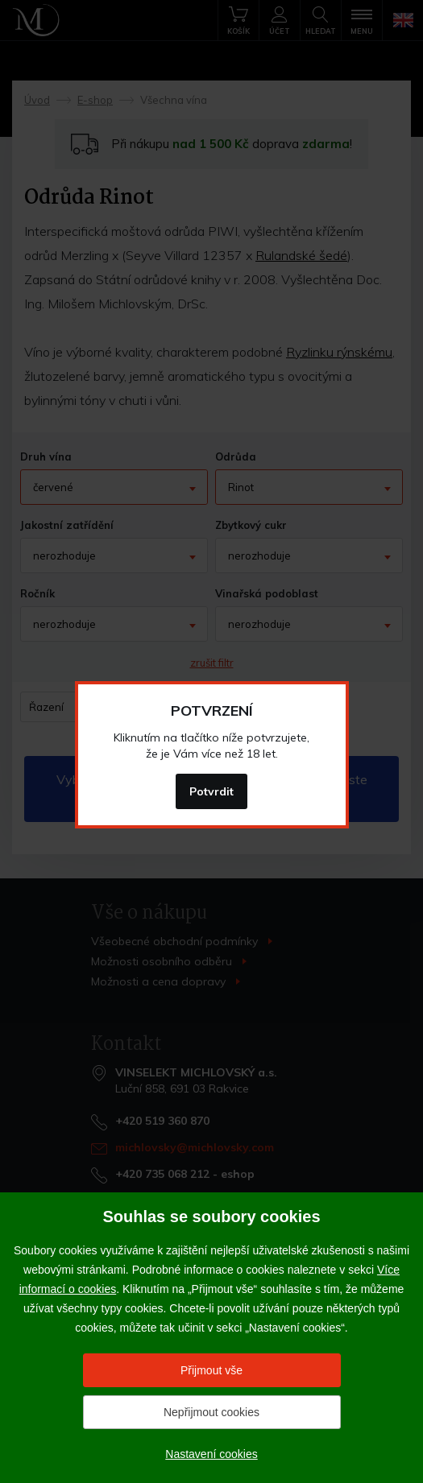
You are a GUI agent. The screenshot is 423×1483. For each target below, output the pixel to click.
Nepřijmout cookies (211, 1412)
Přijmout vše (211, 1370)
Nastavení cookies (211, 1454)
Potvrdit (211, 791)
